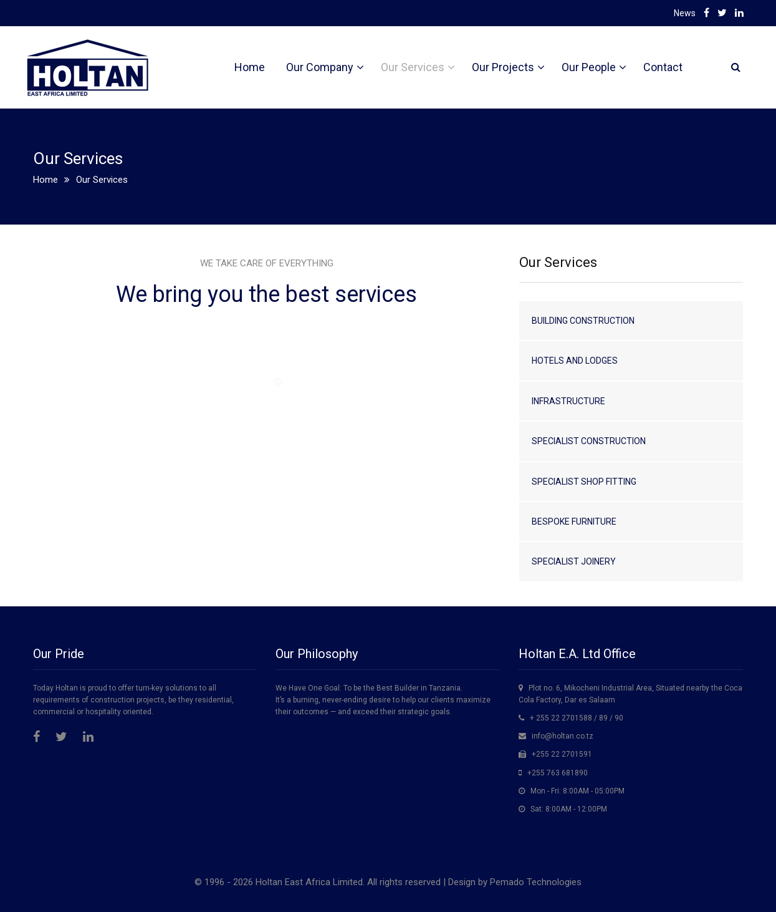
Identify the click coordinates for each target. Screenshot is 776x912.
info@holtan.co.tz (562, 736)
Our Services (412, 67)
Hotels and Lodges (575, 361)
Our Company (319, 67)
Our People (589, 67)
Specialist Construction (589, 441)
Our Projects (503, 67)
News (685, 13)
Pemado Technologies (536, 882)
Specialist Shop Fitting (584, 482)
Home (249, 67)
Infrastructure (568, 401)
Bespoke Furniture (574, 521)
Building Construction (583, 321)
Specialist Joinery (574, 561)
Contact (663, 67)
